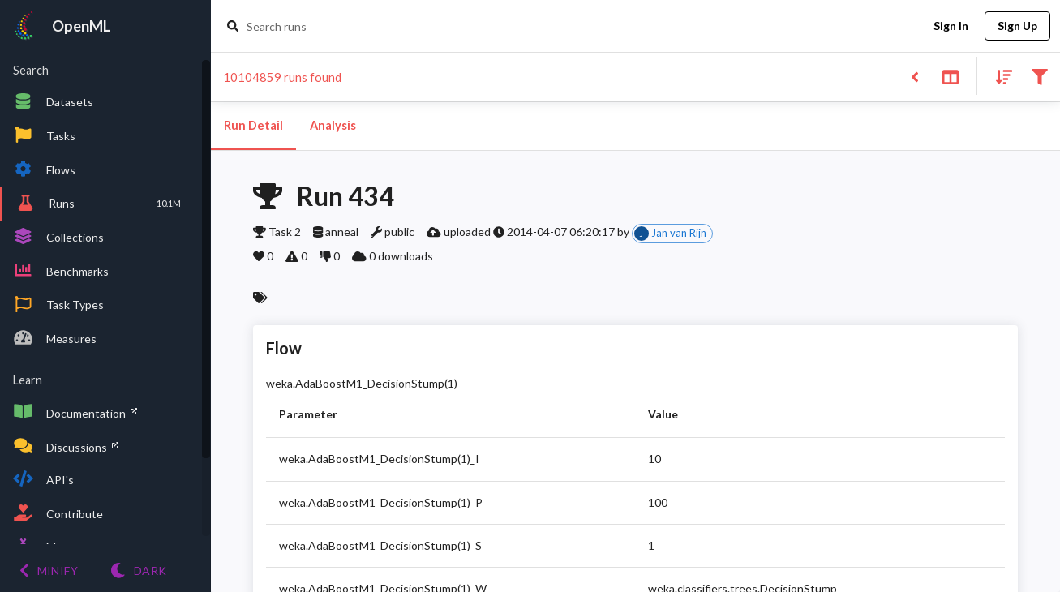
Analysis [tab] (332, 125)
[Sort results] (999, 76)
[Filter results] (1039, 76)
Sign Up (1017, 26)
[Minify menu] (48, 570)
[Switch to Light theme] (138, 570)
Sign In (950, 26)
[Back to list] (914, 76)
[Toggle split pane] (950, 76)
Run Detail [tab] (253, 125)
